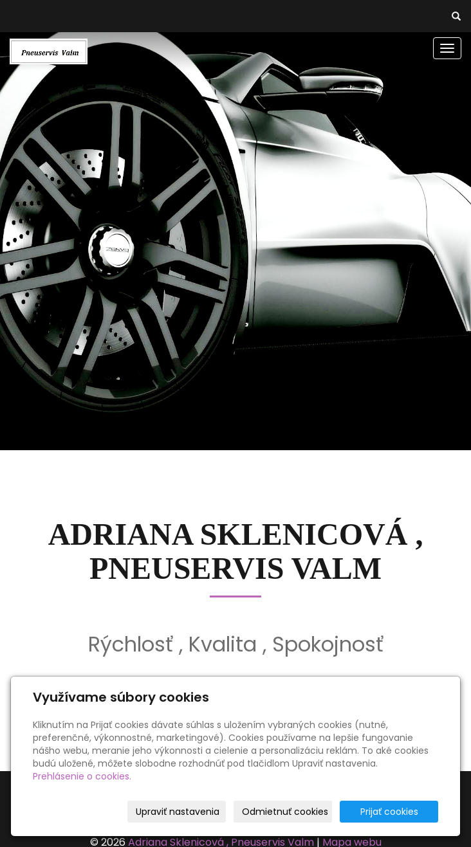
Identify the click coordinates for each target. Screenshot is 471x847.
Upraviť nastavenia (177, 811)
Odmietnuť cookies (285, 811)
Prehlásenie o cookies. (82, 776)
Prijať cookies (389, 811)
